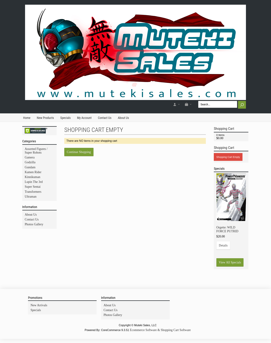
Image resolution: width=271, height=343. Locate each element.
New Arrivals (39, 305)
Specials (65, 118)
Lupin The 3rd (34, 182)
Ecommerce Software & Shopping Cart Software (160, 330)
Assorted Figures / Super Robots (36, 150)
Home (26, 118)
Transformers (33, 191)
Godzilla (30, 162)
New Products (45, 118)
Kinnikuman (32, 177)
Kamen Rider (33, 172)
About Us (123, 118)
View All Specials (230, 262)
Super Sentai (33, 186)
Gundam (30, 167)
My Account (84, 118)
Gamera (30, 157)
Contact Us (104, 118)
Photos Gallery (34, 224)
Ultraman (30, 196)
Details (223, 245)
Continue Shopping (79, 152)
